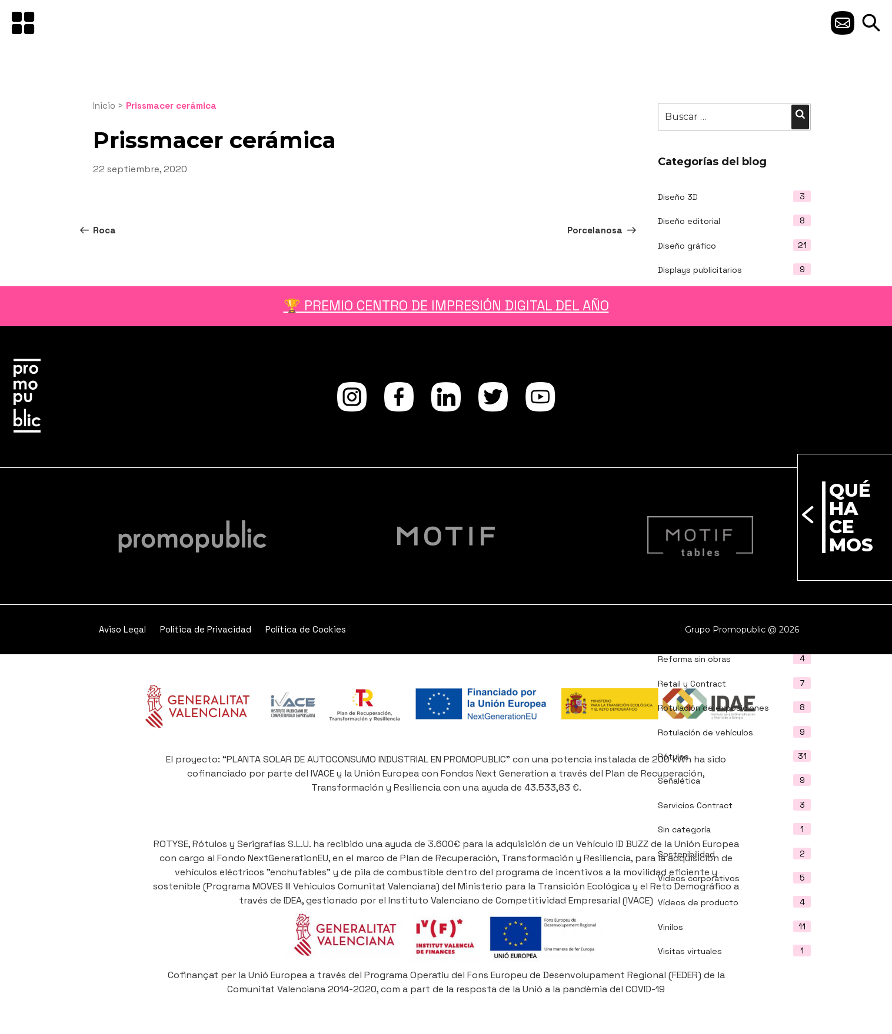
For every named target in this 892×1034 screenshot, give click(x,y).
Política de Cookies (305, 629)
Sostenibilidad (686, 854)
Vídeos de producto (698, 902)
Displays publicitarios (700, 270)
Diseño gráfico (687, 245)
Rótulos (673, 756)
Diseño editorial (689, 221)
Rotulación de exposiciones (713, 707)
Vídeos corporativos (699, 878)
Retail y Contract (692, 683)
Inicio (104, 105)
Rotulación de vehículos (705, 732)
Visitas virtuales (690, 951)
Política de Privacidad (205, 629)
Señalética (679, 780)
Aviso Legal (122, 629)
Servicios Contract (695, 805)
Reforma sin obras (694, 659)
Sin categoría (684, 829)
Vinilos (670, 927)
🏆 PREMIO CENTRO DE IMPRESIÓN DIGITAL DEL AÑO (446, 305)
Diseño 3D (678, 197)
